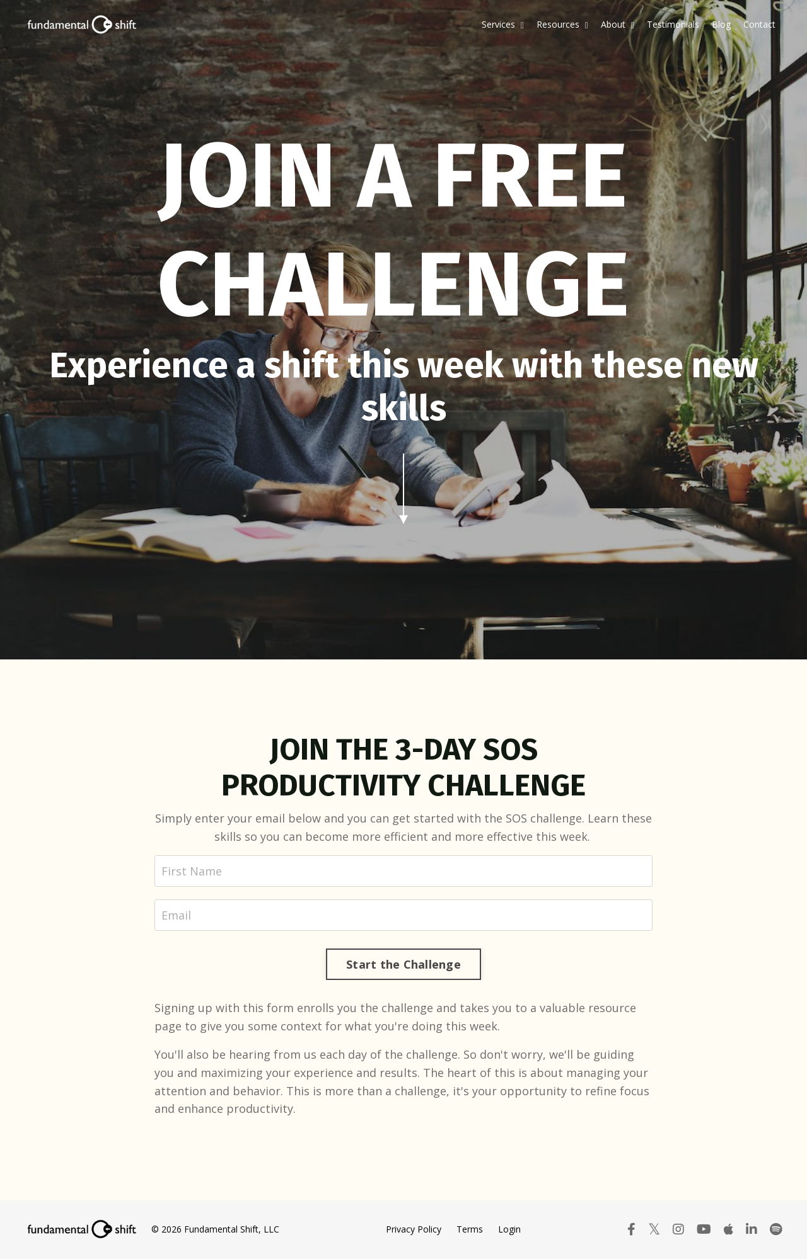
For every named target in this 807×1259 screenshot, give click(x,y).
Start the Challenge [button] (403, 964)
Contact (759, 24)
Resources (562, 24)
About (617, 24)
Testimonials (673, 24)
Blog (721, 24)
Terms (469, 1229)
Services (503, 24)
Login (509, 1229)
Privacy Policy (413, 1229)
